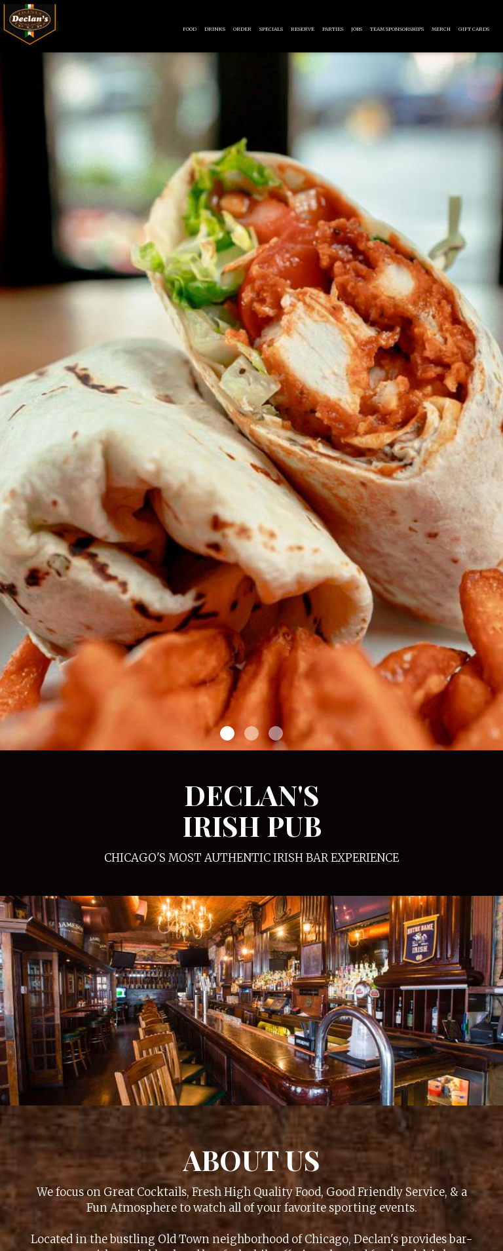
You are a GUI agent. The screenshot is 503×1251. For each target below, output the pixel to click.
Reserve (302, 29)
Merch (441, 29)
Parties (332, 29)
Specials (271, 29)
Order (242, 29)
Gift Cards (473, 29)
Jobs (356, 29)
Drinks (214, 29)
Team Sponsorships (397, 29)
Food (189, 29)
